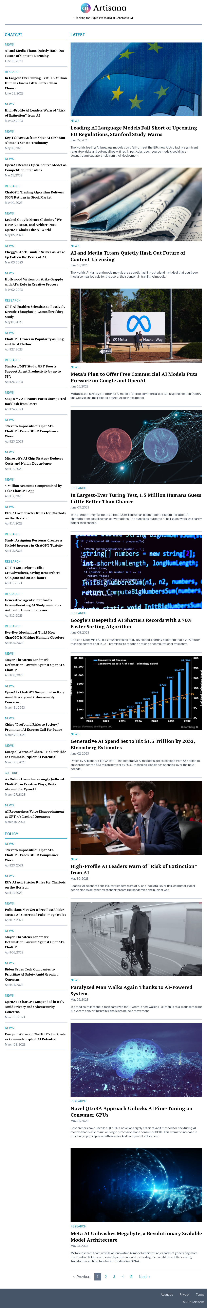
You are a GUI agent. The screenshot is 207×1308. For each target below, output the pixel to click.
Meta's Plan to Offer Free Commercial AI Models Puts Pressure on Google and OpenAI (134, 377)
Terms (200, 1294)
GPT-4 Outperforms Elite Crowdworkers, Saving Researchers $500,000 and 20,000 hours (32, 572)
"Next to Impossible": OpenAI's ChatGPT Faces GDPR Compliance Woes (32, 431)
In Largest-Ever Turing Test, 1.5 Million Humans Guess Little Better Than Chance (36, 83)
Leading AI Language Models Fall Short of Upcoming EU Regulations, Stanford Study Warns (134, 130)
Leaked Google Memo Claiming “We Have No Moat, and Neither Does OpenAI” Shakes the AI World (33, 224)
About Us (167, 1294)
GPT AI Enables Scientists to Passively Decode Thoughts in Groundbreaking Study (35, 311)
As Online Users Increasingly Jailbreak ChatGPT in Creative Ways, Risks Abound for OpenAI (35, 784)
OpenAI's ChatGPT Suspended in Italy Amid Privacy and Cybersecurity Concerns (34, 697)
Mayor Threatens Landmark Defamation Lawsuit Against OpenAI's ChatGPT (34, 664)
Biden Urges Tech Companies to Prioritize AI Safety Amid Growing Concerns (31, 974)
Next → (144, 1277)
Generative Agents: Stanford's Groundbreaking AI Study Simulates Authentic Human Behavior (33, 605)
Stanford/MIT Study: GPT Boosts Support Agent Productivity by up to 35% (33, 371)
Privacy (184, 1294)
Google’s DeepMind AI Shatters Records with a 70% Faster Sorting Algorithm (131, 623)
